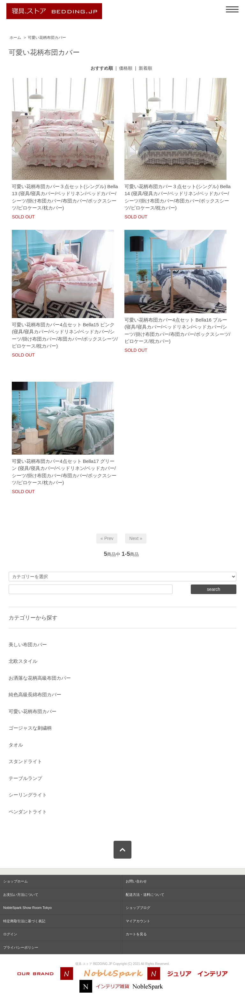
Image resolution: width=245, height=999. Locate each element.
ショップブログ (138, 908)
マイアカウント (138, 921)
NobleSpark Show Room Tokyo (27, 908)
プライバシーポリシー (20, 947)
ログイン (10, 934)
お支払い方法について (20, 894)
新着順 (145, 68)
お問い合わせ (136, 881)
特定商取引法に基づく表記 (24, 921)
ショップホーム (15, 881)
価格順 (125, 68)
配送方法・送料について (145, 894)
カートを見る (136, 934)
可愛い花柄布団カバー (47, 37)
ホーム (15, 37)
